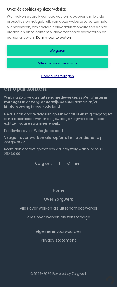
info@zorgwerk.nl (76, 149)
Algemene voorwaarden (58, 231)
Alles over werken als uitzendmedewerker (59, 208)
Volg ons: (44, 163)
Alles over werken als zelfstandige (58, 217)
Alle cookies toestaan (57, 63)
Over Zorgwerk (58, 199)
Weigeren (58, 50)
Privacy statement (58, 240)
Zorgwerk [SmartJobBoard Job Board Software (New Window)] (79, 273)
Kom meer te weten (53, 37)
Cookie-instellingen (57, 76)
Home (58, 190)
